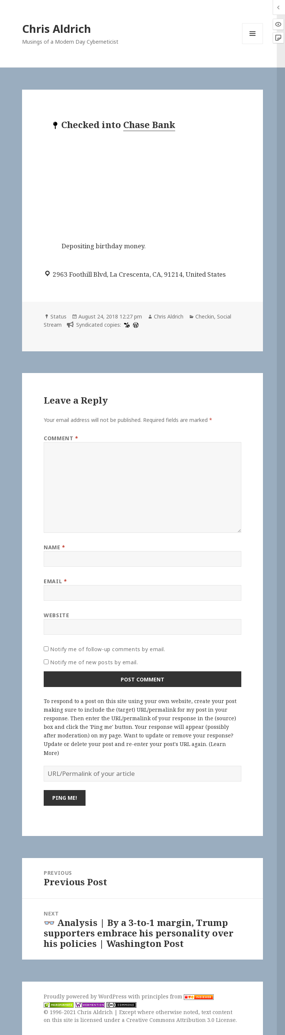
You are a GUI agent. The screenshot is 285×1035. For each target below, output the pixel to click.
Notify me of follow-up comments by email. (107, 649)
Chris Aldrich (56, 28)
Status (58, 316)
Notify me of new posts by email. (94, 662)
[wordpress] (134, 324)
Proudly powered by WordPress (86, 996)
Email (55, 581)
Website (56, 615)
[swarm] (125, 324)
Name (54, 547)
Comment (61, 438)
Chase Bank (149, 124)
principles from (178, 996)
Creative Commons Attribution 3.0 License (181, 1019)
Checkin (204, 316)
